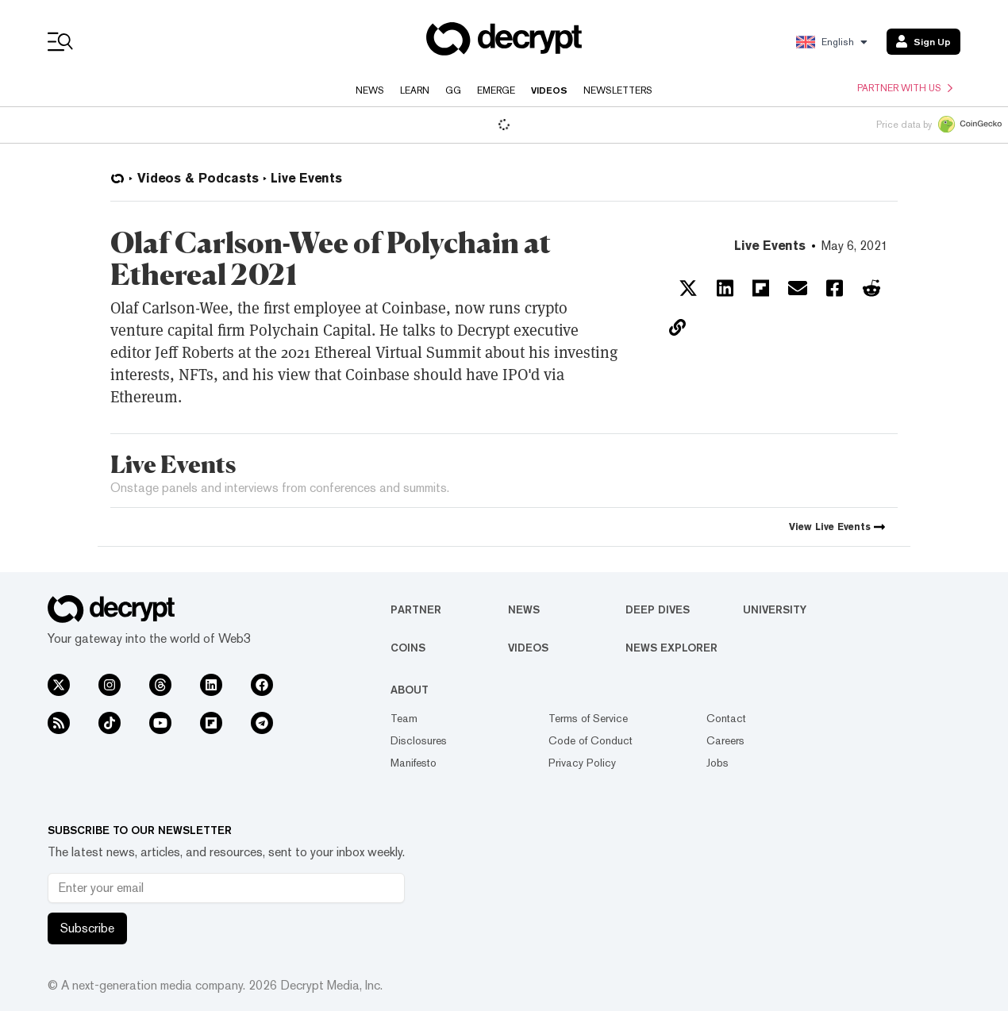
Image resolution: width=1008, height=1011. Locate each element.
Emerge (496, 90)
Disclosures (419, 740)
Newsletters (617, 90)
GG (453, 90)
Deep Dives (657, 609)
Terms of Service (588, 718)
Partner (416, 609)
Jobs (717, 762)
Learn (414, 90)
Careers (725, 740)
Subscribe (87, 928)
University (774, 609)
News (370, 90)
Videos (549, 90)
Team (404, 718)
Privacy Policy (582, 762)
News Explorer (671, 647)
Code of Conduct (590, 740)
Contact (726, 718)
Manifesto (414, 762)
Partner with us (904, 88)
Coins (408, 647)
